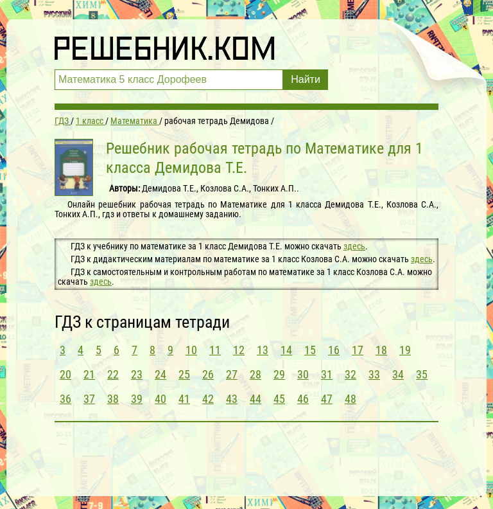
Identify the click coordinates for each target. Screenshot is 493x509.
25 (184, 374)
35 (422, 374)
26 (208, 374)
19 (405, 350)
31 (327, 374)
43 (232, 399)
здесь (354, 246)
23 (137, 374)
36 (65, 399)
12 (239, 350)
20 (65, 374)
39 (137, 399)
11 (215, 350)
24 (160, 374)
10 (191, 350)
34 (398, 374)
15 (310, 350)
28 (255, 374)
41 (184, 399)
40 (160, 399)
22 (113, 374)
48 (350, 399)
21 (89, 374)
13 (262, 350)
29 (279, 374)
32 (350, 374)
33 (374, 374)
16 (334, 350)
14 (286, 350)
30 (303, 374)
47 (327, 399)
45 (279, 399)
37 (89, 399)
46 (303, 399)
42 (208, 399)
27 (232, 374)
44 (255, 399)
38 (113, 399)
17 (357, 350)
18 (381, 350)
